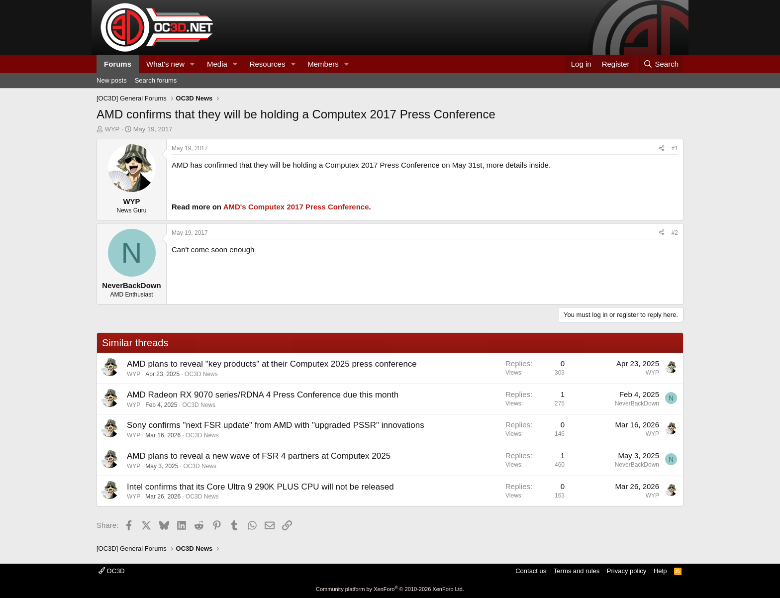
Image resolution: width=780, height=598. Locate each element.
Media (217, 64)
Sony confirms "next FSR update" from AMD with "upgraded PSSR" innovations (275, 425)
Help (660, 571)
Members (323, 64)
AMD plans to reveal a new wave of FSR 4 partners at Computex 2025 (258, 456)
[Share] (661, 148)
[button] (192, 64)
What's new (165, 64)
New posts (112, 80)
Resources (268, 64)
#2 (675, 232)
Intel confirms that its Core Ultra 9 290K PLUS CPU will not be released (260, 487)
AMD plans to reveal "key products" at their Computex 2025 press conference (272, 364)
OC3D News (201, 374)
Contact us (530, 571)
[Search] (660, 64)
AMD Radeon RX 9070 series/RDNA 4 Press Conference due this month (262, 394)
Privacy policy (626, 571)
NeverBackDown (637, 403)
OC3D (111, 571)
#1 (675, 148)
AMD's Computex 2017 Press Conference (296, 206)
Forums (117, 64)
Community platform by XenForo (390, 589)
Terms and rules (576, 571)
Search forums (156, 80)
